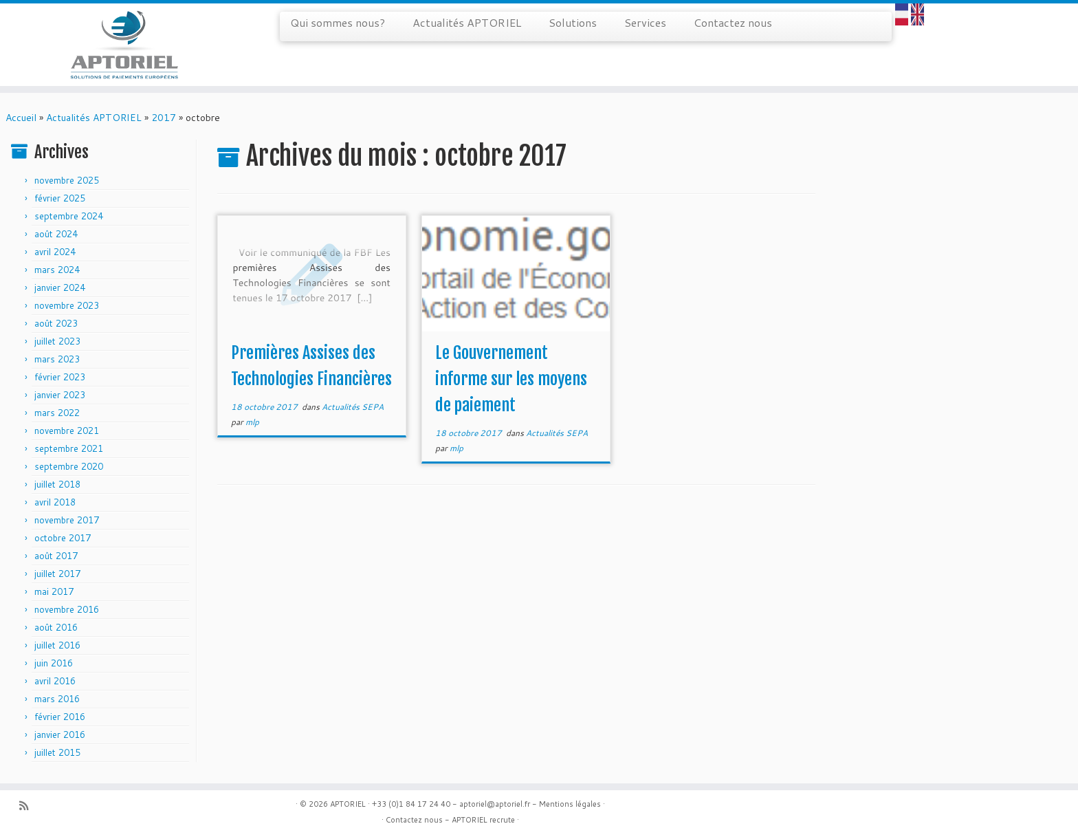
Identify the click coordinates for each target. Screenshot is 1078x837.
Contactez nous (733, 22)
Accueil (21, 117)
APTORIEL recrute (483, 819)
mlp (252, 422)
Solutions (573, 22)
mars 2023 (57, 359)
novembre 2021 (66, 430)
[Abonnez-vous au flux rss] (28, 805)
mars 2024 (57, 269)
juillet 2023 (57, 341)
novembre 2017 (66, 520)
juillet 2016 (57, 645)
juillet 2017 (57, 573)
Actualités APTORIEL (466, 22)
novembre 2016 (66, 609)
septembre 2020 (68, 466)
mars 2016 (57, 699)
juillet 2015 (57, 752)
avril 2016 (55, 681)
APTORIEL (348, 803)
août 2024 (56, 234)
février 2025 (59, 198)
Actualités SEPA (353, 407)
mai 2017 (54, 591)
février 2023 (59, 377)
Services (645, 22)
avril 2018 (55, 502)
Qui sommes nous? (337, 22)
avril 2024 (55, 252)
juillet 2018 (57, 484)
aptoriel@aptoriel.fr (494, 803)
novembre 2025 (66, 180)
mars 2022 (57, 412)
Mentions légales (570, 803)
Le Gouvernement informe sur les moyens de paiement (511, 379)
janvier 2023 (59, 395)
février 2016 (59, 716)
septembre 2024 (68, 216)
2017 (163, 117)
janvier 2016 (59, 734)
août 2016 (56, 627)
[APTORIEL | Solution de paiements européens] (124, 44)
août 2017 (56, 556)
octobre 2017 (62, 538)
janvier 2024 (59, 287)
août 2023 (56, 323)
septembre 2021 (68, 448)
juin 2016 (53, 663)
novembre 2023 (66, 305)
